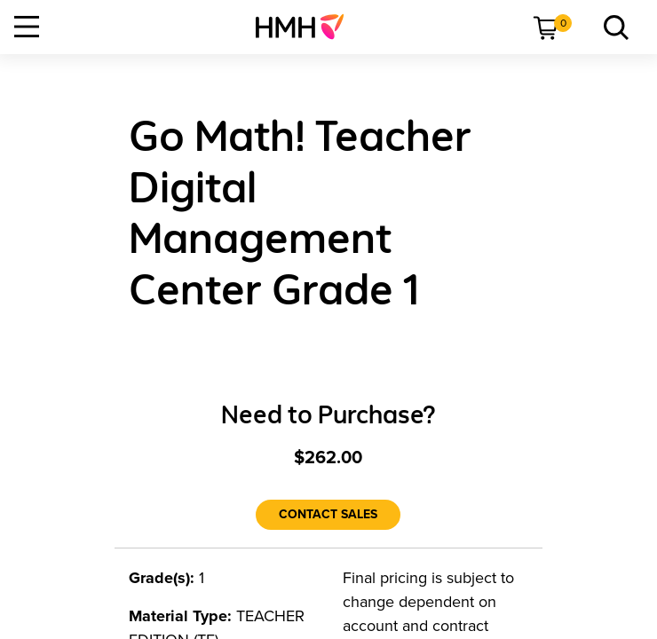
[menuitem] (307, 26)
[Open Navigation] (26, 26)
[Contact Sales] (328, 515)
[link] (307, 26)
